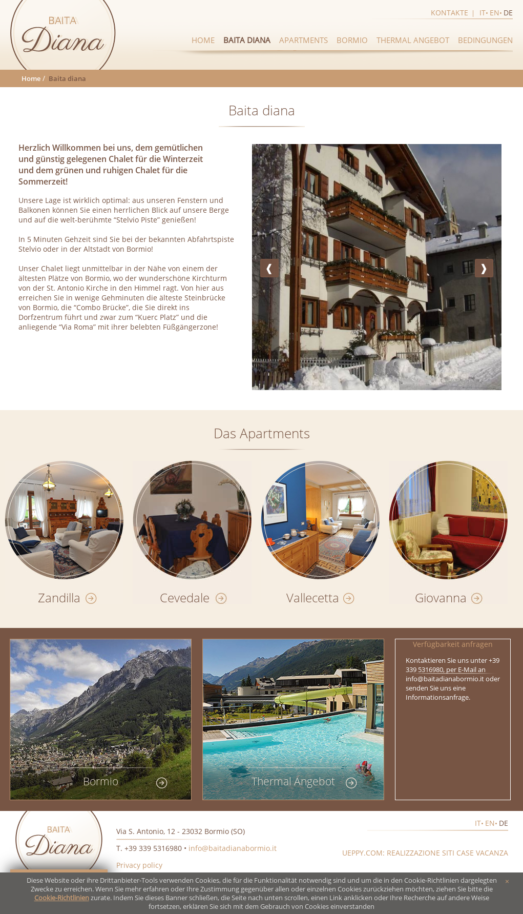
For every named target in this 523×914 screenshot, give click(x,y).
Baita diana (246, 40)
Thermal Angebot (412, 40)
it (482, 12)
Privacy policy (139, 865)
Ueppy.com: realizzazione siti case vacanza (425, 853)
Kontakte (449, 12)
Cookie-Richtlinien (61, 897)
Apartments (303, 40)
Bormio (352, 40)
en (494, 12)
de (508, 12)
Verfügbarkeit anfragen (453, 644)
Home (203, 40)
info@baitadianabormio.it (233, 848)
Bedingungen (485, 40)
